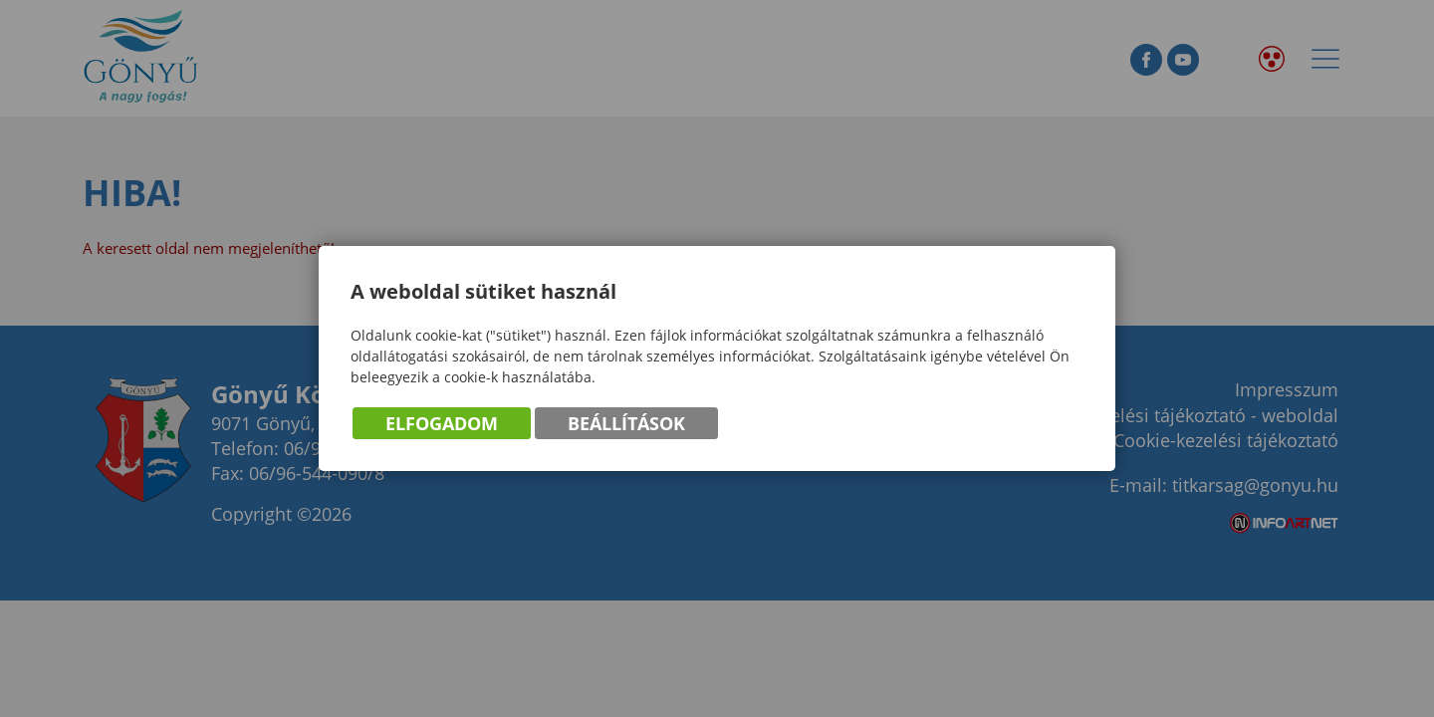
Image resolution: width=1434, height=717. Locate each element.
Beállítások (626, 424)
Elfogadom (441, 424)
